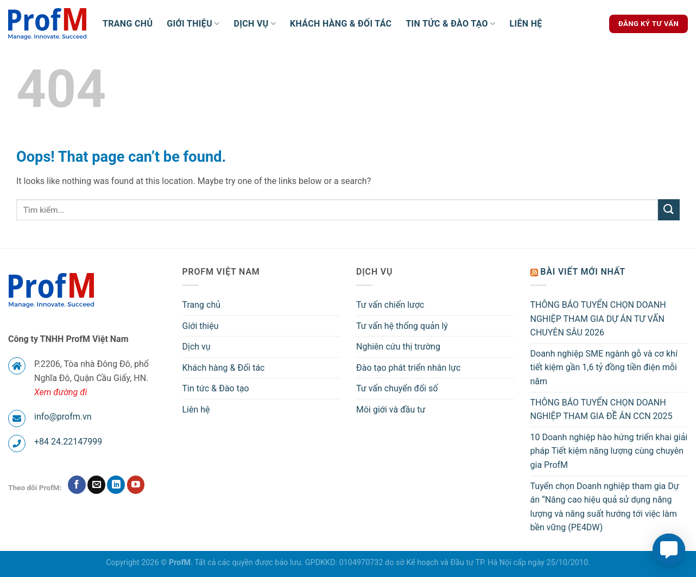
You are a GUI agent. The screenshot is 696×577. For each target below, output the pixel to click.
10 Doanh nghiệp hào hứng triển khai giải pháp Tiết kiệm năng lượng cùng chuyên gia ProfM (609, 451)
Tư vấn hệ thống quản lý (402, 326)
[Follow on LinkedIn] (116, 484)
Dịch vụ (255, 23)
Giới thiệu (193, 23)
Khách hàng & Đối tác (340, 23)
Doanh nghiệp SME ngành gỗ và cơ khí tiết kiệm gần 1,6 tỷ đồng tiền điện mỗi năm (604, 367)
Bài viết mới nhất (582, 272)
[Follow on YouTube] (136, 484)
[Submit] (669, 209)
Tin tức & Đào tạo (450, 23)
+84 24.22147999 (68, 441)
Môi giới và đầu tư (390, 409)
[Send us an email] (96, 484)
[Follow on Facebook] (77, 484)
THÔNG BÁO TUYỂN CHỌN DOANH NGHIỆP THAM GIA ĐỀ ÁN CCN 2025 (601, 409)
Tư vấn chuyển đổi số (397, 388)
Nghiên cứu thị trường (398, 346)
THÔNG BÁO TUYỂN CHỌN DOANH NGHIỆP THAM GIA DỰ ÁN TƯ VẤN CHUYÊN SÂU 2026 (598, 319)
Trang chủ (128, 23)
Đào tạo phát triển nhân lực (408, 368)
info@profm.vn (63, 416)
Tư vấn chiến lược (390, 305)
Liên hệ (525, 23)
